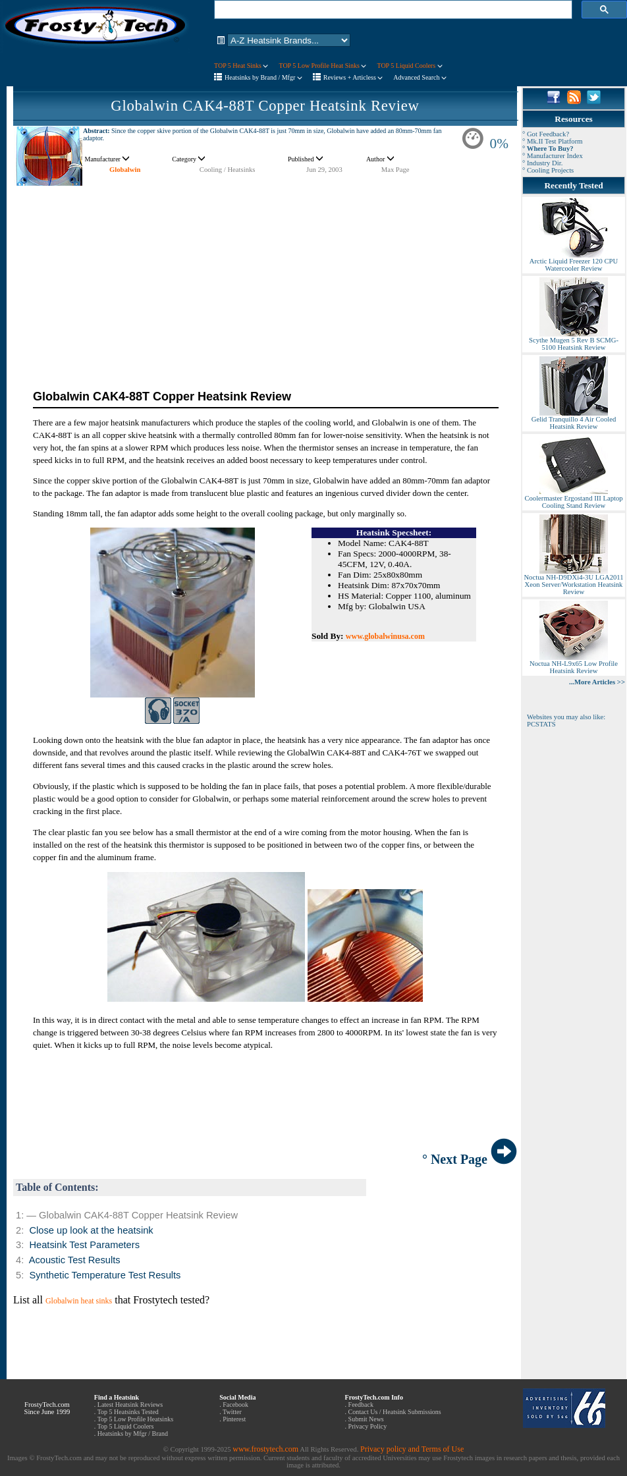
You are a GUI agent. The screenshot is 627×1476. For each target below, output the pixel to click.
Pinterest (234, 1419)
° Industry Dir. (542, 163)
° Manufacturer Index (552, 155)
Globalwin (124, 169)
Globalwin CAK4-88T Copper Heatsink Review (265, 105)
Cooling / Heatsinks (228, 169)
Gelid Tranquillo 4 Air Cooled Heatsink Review (574, 420)
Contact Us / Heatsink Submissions (394, 1411)
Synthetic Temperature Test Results (104, 1275)
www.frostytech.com (265, 1449)
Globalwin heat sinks (78, 1300)
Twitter (232, 1411)
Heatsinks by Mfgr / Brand (132, 1433)
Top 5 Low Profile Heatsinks (135, 1419)
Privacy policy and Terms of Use (412, 1449)
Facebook (235, 1404)
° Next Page (469, 1159)
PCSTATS (541, 724)
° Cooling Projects (548, 170)
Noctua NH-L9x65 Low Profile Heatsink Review (574, 664)
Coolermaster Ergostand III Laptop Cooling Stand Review (573, 499)
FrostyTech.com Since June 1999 (47, 1408)
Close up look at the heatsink (91, 1230)
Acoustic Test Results (75, 1260)
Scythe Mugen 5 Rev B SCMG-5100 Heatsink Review (573, 341)
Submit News (366, 1419)
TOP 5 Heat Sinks (241, 65)
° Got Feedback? (545, 134)
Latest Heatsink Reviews (130, 1404)
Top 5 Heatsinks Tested (128, 1411)
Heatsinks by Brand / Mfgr (263, 77)
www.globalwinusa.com (385, 636)
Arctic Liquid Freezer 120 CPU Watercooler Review (574, 262)
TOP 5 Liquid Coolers (409, 65)
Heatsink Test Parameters (84, 1245)
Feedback (360, 1404)
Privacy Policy (367, 1426)
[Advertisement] (265, 278)
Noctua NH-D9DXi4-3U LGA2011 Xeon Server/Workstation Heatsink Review (573, 581)
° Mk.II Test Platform (552, 141)
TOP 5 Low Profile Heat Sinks (322, 65)
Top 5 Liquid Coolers (125, 1426)
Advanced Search (420, 77)
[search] (392, 10)
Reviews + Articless (353, 77)
